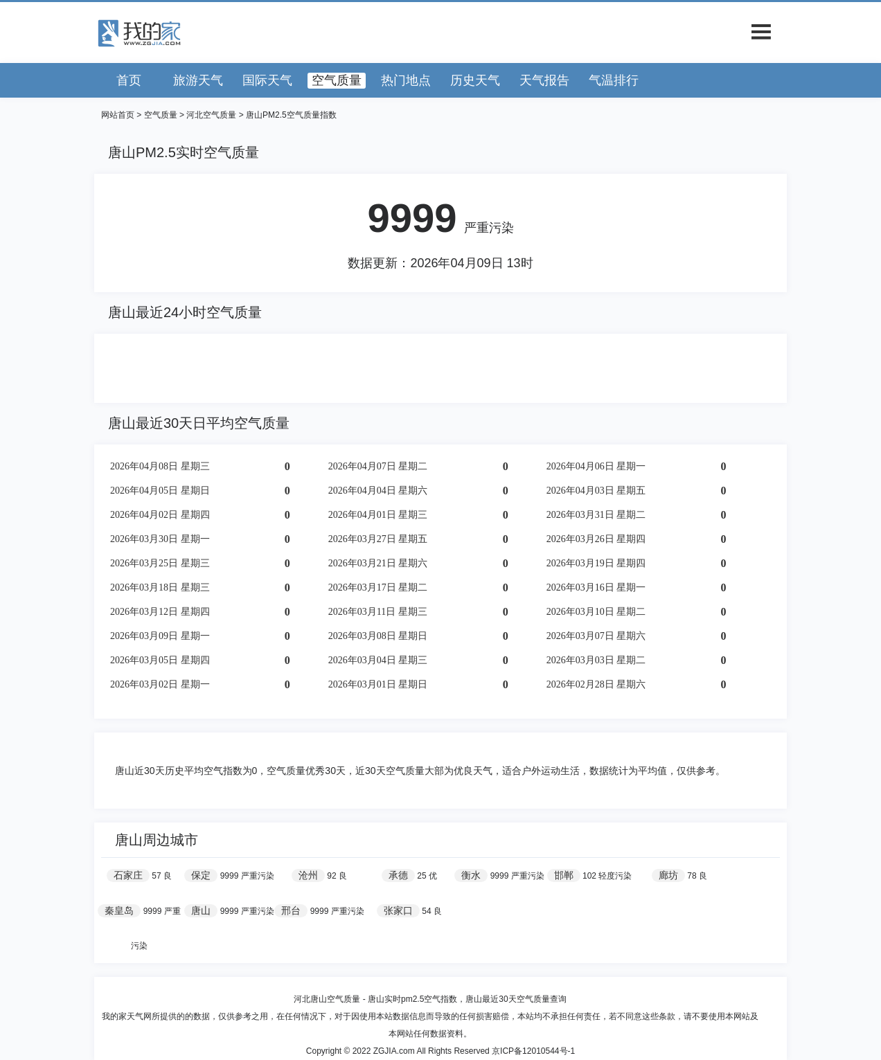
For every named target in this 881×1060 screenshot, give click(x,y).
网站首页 (117, 115)
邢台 (291, 910)
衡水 (471, 875)
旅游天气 (198, 80)
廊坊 (668, 875)
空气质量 (337, 80)
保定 (201, 875)
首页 (128, 80)
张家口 (398, 910)
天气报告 (544, 80)
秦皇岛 (119, 910)
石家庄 (128, 875)
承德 (398, 875)
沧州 (308, 875)
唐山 (201, 910)
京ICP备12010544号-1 (533, 1051)
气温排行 (614, 80)
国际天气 (267, 80)
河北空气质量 (211, 115)
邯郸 (563, 875)
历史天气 (475, 80)
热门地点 (406, 80)
